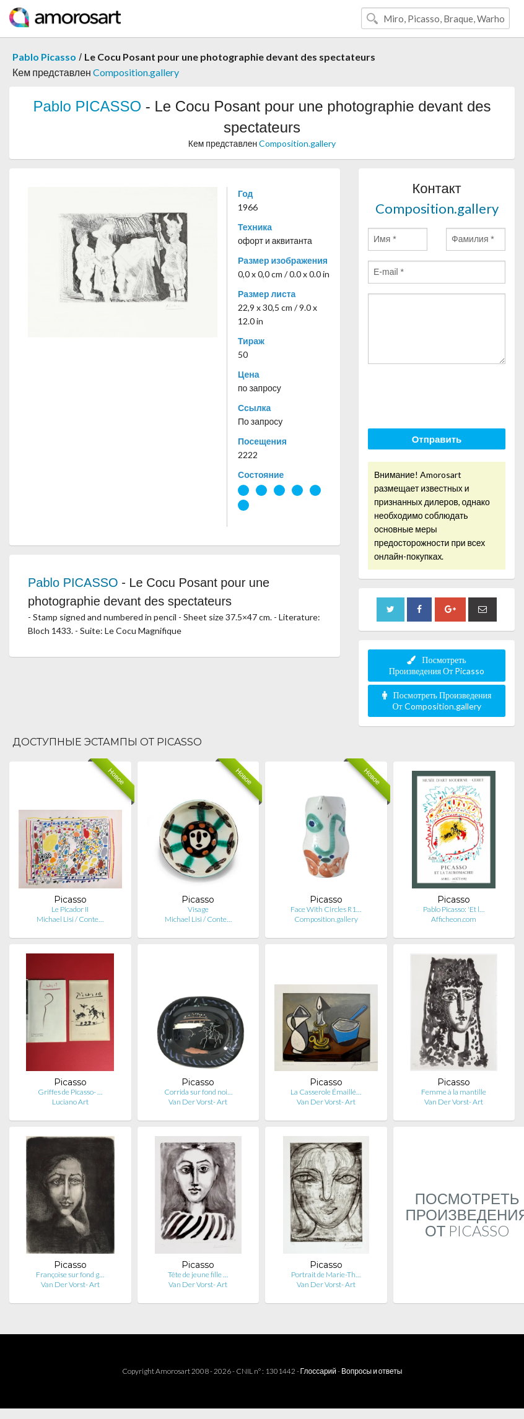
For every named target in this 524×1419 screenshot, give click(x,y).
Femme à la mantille (453, 1091)
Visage (198, 909)
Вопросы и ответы (371, 1371)
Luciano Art (70, 1101)
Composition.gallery (136, 72)
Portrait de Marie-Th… (325, 1274)
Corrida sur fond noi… (198, 1091)
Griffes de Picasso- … (70, 1091)
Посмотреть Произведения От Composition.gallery (437, 700)
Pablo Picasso (44, 57)
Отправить (437, 439)
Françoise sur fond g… (70, 1274)
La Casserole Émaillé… (325, 1091)
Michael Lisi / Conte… (70, 919)
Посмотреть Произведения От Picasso (437, 665)
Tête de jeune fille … (198, 1274)
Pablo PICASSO (87, 106)
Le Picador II (70, 909)
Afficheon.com (453, 919)
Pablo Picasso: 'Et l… (453, 909)
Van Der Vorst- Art (197, 1101)
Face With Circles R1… (325, 909)
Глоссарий (318, 1371)
